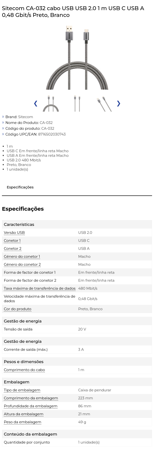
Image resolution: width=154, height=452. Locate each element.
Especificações (20, 187)
